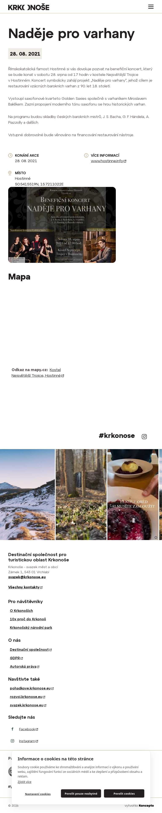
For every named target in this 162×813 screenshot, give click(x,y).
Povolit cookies (124, 793)
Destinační (31, 649)
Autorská (24, 666)
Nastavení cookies (38, 794)
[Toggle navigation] (150, 7)
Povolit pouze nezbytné (81, 793)
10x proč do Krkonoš (28, 619)
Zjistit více (24, 782)
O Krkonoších (21, 611)
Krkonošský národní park (31, 627)
